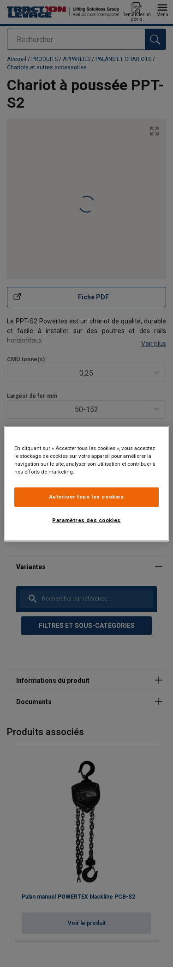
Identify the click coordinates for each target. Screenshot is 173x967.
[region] (86, 483)
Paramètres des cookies (86, 520)
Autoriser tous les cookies (86, 496)
